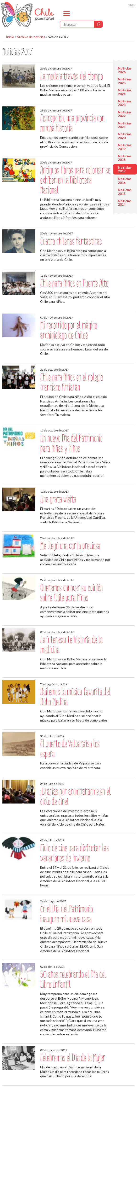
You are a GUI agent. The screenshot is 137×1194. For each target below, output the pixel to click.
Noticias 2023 (125, 103)
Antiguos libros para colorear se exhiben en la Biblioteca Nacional (75, 180)
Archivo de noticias (31, 37)
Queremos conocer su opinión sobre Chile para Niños (71, 593)
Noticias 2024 (125, 92)
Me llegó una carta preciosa (70, 546)
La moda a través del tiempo (71, 76)
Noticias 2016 (125, 180)
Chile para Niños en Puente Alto (74, 283)
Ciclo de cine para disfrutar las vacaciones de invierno (74, 853)
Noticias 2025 (125, 81)
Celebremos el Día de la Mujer (72, 1058)
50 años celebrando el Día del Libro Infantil (73, 979)
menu (66, 18)
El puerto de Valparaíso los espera (70, 749)
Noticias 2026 (125, 70)
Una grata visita (58, 499)
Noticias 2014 (125, 202)
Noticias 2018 (125, 158)
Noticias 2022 (125, 114)
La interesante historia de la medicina (71, 645)
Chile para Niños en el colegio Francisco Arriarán (71, 382)
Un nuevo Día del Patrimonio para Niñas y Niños (71, 443)
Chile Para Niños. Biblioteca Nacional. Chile (27, 14)
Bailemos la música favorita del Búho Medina (75, 697)
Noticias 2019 (125, 147)
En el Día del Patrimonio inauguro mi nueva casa (66, 914)
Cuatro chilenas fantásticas (71, 241)
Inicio (10, 37)
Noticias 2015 (125, 191)
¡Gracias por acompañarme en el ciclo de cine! (75, 796)
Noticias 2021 (125, 125)
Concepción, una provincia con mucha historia (72, 123)
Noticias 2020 (125, 136)
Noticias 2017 (58, 37)
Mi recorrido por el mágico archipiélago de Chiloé (68, 330)
